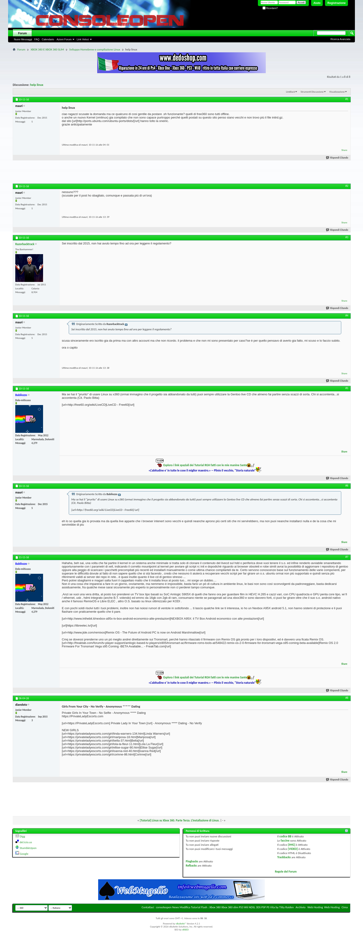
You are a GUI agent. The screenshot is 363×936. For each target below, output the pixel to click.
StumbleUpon (28, 848)
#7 (346, 556)
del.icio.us (26, 842)
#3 (346, 237)
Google (24, 853)
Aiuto (317, 3)
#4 (346, 315)
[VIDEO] (293, 849)
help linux (36, 85)
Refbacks (191, 865)
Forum (22, 33)
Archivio (301, 907)
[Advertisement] (181, 173)
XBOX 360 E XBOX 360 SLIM (47, 49)
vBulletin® (181, 923)
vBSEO (185, 929)
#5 (346, 388)
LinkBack (290, 91)
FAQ (36, 39)
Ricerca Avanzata (340, 39)
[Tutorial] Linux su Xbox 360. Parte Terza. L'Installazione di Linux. (180, 820)
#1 (346, 99)
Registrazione (336, 3)
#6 (346, 485)
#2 (346, 185)
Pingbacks (192, 861)
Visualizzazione (337, 91)
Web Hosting (315, 907)
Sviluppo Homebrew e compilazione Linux (94, 49)
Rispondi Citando (337, 157)
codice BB (285, 836)
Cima (344, 907)
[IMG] (291, 844)
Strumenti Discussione (312, 91)
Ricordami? (270, 8)
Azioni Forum (64, 39)
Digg (22, 836)
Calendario (48, 39)
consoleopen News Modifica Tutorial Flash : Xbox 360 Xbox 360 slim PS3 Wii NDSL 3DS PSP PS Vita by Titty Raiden (225, 907)
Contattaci (148, 907)
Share (344, 150)
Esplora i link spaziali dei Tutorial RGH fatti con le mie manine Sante (205, 465)
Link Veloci (83, 39)
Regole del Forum (286, 871)
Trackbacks (284, 857)
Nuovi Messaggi (23, 39)
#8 (346, 697)
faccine (285, 840)
